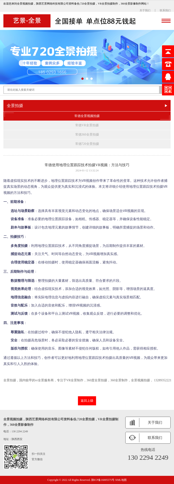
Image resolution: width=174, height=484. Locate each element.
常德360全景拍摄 (87, 134)
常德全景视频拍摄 (87, 116)
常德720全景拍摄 (87, 144)
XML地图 (121, 480)
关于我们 (145, 10)
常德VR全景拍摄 (87, 125)
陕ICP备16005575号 (103, 480)
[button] (82, 79)
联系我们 (165, 10)
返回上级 (87, 400)
